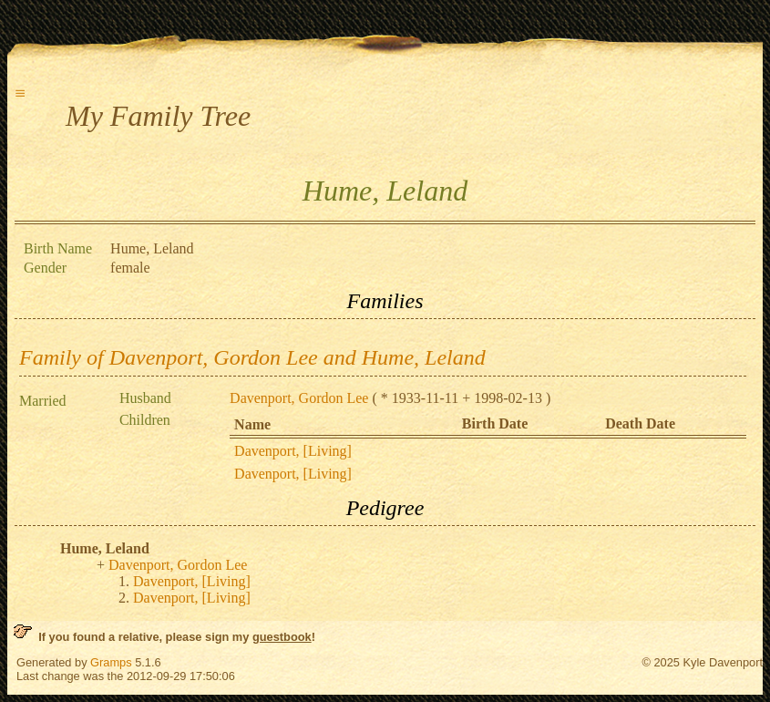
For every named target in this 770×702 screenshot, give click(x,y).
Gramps (111, 662)
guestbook (282, 637)
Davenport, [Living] (293, 451)
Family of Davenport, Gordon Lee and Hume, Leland (252, 357)
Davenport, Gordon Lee (299, 398)
